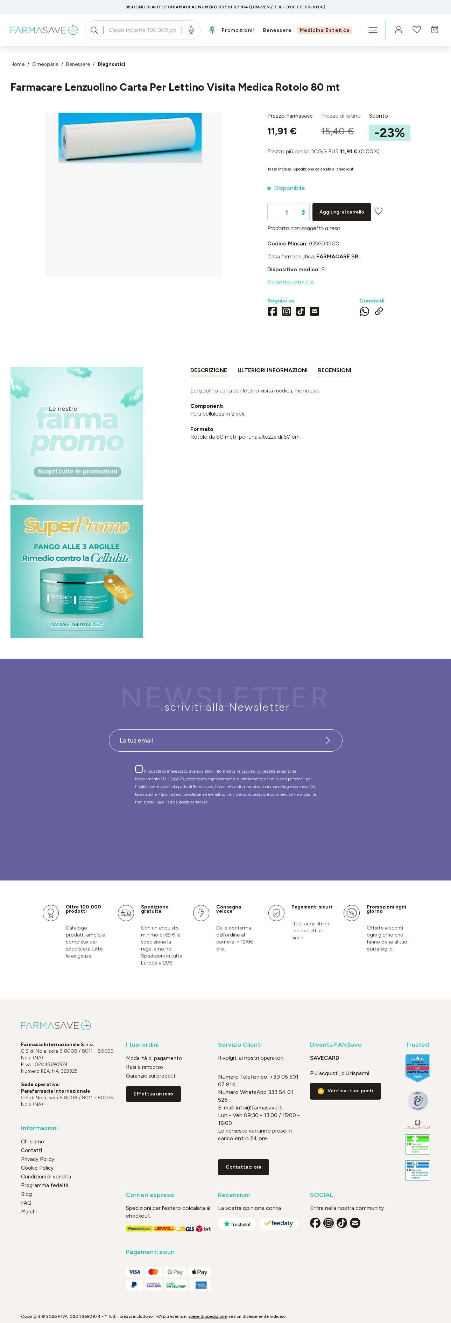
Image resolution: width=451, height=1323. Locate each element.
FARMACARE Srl (338, 256)
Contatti (31, 1150)
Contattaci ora (243, 1167)
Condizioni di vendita (46, 1177)
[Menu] (373, 30)
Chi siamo (32, 1142)
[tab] (208, 371)
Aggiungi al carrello (341, 212)
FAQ (26, 1203)
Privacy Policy (250, 771)
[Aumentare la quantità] (303, 210)
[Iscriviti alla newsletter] (328, 740)
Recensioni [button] (234, 1195)
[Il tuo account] (398, 30)
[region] (133, 195)
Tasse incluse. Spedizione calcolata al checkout (310, 169)
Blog (26, 1194)
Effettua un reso (153, 1094)
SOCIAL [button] (321, 1195)
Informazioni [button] (39, 1128)
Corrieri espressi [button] (150, 1195)
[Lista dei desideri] (416, 30)
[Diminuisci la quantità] (303, 214)
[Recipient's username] (212, 740)
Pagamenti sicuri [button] (150, 1252)
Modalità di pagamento (154, 1058)
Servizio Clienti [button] (240, 1045)
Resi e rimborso (144, 1067)
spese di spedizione (208, 1316)
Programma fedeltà (45, 1185)
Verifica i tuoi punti (350, 1091)
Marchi (29, 1212)
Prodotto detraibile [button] (290, 282)
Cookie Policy (37, 1168)
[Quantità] (287, 212)
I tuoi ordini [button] (142, 1045)
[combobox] (142, 30)
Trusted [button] (417, 1045)
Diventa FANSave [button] (336, 1045)
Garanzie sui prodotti (151, 1076)
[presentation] (205, 830)
